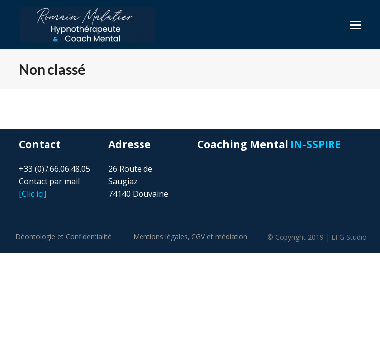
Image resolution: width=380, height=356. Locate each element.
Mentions (160, 236)
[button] (355, 25)
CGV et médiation (219, 236)
